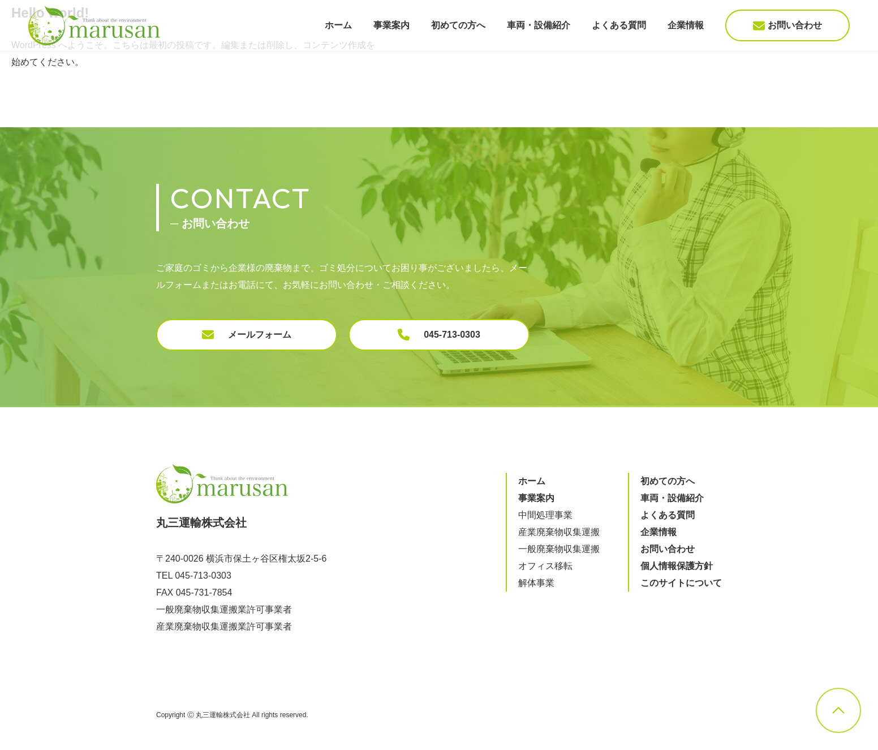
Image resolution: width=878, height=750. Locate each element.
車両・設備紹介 (538, 25)
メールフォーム (246, 334)
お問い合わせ (787, 26)
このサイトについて (681, 583)
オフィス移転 (545, 566)
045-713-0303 (439, 334)
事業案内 (391, 25)
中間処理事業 (545, 515)
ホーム (338, 25)
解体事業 (536, 583)
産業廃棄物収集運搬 (559, 532)
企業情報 (686, 25)
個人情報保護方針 (676, 566)
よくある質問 (619, 25)
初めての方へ (458, 25)
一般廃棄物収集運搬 (559, 549)
